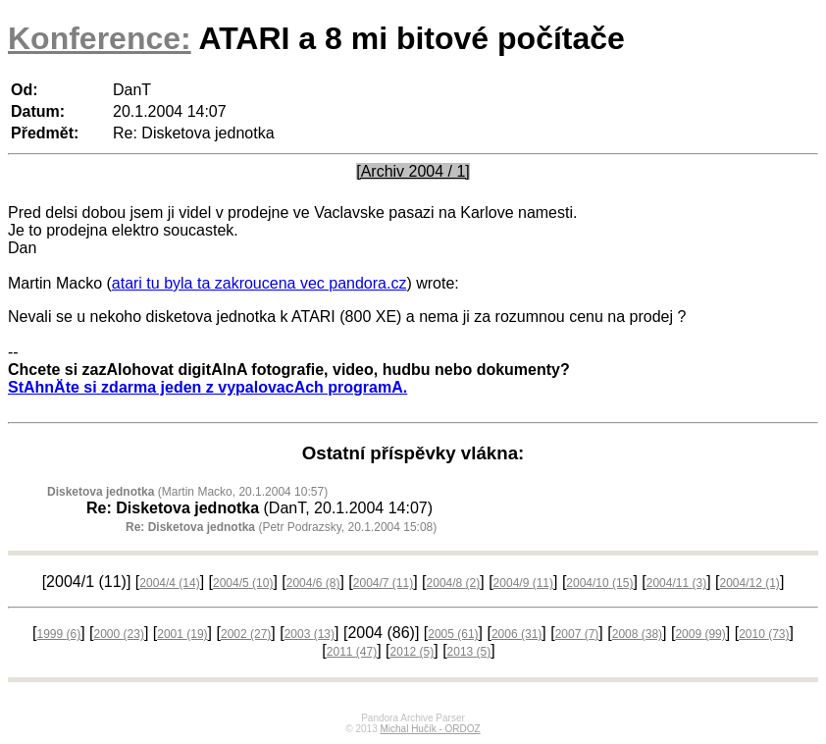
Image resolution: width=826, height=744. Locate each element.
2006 (516, 634)
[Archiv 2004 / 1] (413, 171)
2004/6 (313, 583)
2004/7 (383, 583)
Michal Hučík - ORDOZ (430, 728)
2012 (412, 652)
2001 (182, 634)
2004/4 (169, 583)
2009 (700, 634)
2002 (246, 634)
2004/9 (523, 583)
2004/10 (599, 583)
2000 (119, 634)
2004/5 (243, 583)
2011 (352, 652)
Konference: (99, 38)
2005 (453, 634)
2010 (764, 634)
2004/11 (676, 583)
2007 (577, 634)
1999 (58, 634)
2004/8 (454, 583)
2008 (637, 634)
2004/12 (749, 583)
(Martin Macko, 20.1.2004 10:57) (187, 492)
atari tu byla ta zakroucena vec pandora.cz (259, 283)
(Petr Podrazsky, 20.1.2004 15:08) (281, 527)
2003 (309, 634)
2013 (469, 652)
